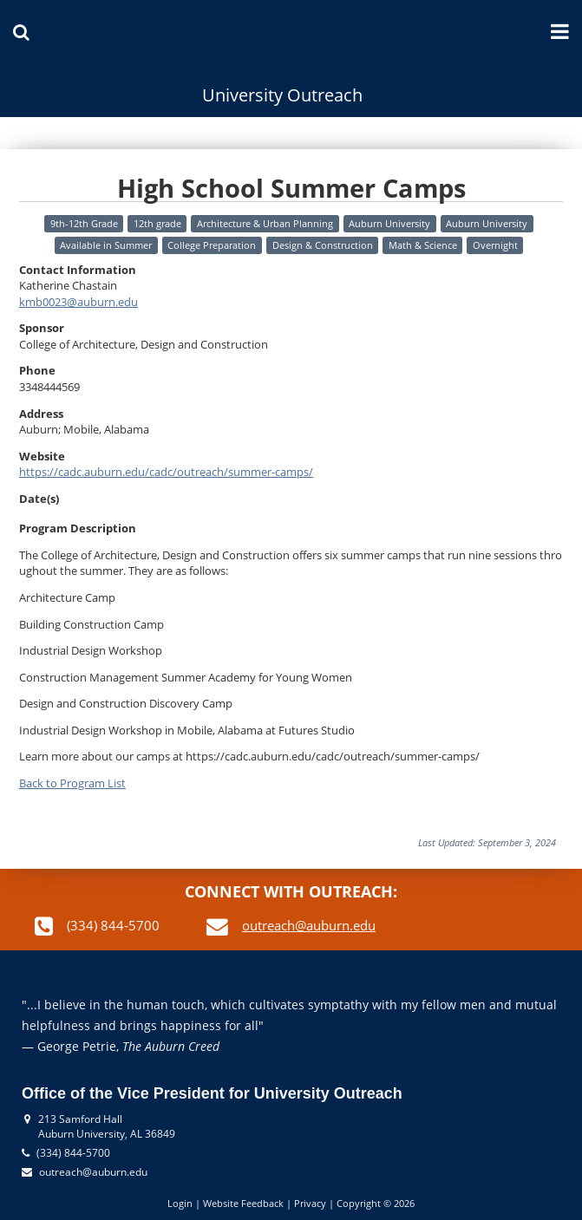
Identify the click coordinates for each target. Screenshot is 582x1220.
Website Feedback (243, 1203)
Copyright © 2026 (376, 1203)
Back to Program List (72, 783)
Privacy (310, 1203)
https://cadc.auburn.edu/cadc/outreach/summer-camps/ (166, 472)
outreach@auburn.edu (309, 925)
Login (180, 1203)
